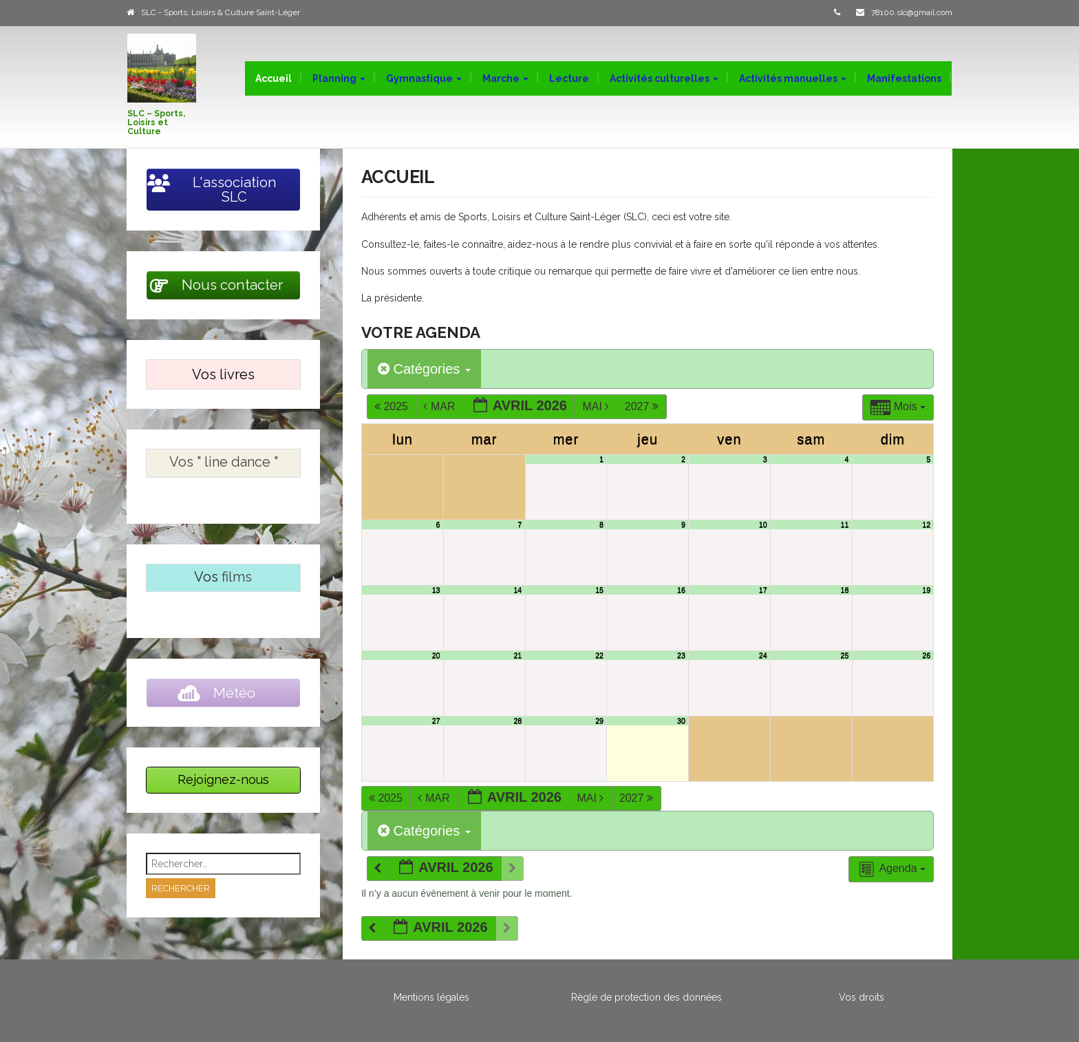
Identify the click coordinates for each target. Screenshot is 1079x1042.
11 (845, 524)
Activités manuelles (792, 78)
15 (599, 590)
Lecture (569, 78)
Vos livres (223, 374)
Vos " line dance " (223, 462)
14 (517, 590)
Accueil (273, 78)
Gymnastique (424, 78)
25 (845, 655)
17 (763, 590)
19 (926, 590)
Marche (505, 78)
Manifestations (904, 78)
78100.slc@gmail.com (911, 12)
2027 (643, 406)
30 (681, 720)
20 (436, 655)
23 (681, 655)
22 (599, 655)
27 (436, 720)
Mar (440, 406)
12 (926, 524)
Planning (338, 78)
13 (436, 590)
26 (926, 655)
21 (517, 655)
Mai (597, 406)
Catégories (424, 368)
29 (599, 720)
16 (681, 590)
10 (763, 524)
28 (517, 720)
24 (763, 655)
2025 (392, 406)
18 (845, 590)
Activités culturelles (664, 78)
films (237, 576)
